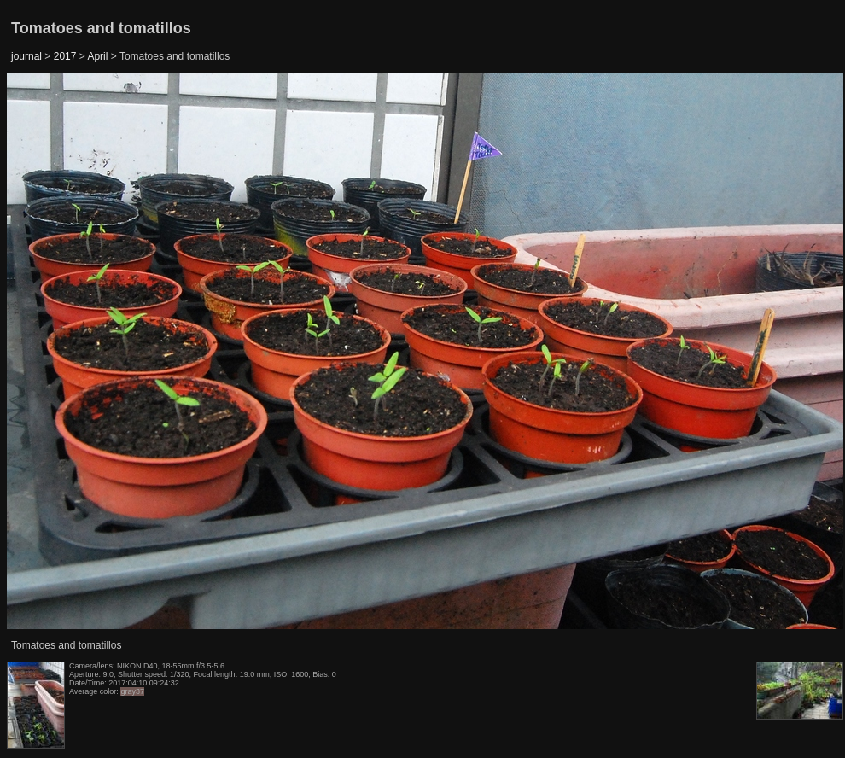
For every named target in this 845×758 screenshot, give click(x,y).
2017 (65, 56)
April (97, 56)
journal (26, 56)
